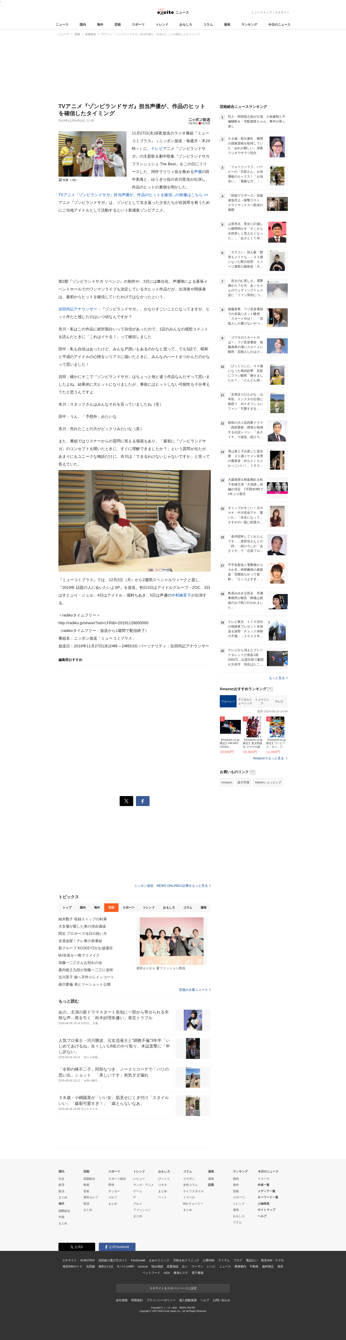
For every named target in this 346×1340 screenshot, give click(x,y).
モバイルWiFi (125, 1266)
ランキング (249, 24)
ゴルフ (112, 1197)
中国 (61, 1217)
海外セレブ (90, 1197)
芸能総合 (89, 1178)
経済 (61, 1185)
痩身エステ (181, 1272)
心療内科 (208, 1260)
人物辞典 (263, 1203)
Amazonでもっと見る (268, 758)
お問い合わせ (221, 1300)
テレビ (157, 148)
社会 (61, 1178)
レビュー (139, 1178)
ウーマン (197, 1266)
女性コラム (190, 1185)
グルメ (137, 1203)
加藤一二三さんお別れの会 (80, 963)
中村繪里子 (181, 595)
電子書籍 (197, 1272)
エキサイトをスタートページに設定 (173, 1288)
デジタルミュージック (245, 701)
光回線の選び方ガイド (113, 1260)
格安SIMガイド (72, 1266)
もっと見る (278, 678)
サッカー (114, 1191)
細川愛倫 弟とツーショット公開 (84, 984)
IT (134, 1197)
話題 (211, 1185)
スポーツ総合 (117, 1178)
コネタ (162, 1185)
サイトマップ (266, 1209)
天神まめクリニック (186, 1260)
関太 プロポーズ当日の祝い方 (82, 934)
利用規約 (137, 1300)
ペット (162, 1197)
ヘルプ (262, 1216)
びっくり (164, 1178)
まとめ (62, 1197)
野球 (111, 1185)
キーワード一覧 (268, 1197)
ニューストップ (261, 12)
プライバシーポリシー (161, 1300)
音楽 (86, 1191)
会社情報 (121, 1300)
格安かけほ (106, 1266)
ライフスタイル (193, 1191)
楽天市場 (243, 782)
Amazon (226, 782)
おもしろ (185, 24)
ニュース (62, 24)
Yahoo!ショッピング (268, 782)
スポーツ (138, 24)
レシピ (211, 1266)
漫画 (227, 24)
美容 (280, 1266)
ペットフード (151, 1272)
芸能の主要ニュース (195, 989)
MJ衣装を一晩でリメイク (79, 955)
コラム (208, 24)
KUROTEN (87, 1260)
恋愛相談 (172, 1266)
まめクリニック (159, 1260)
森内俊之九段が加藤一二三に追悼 (85, 970)
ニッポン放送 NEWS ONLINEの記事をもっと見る (172, 885)
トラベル (189, 1197)
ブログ (237, 1260)
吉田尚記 (66, 309)
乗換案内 (240, 1266)
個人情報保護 (188, 1300)
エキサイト (282, 12)
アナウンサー (85, 309)
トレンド (162, 24)
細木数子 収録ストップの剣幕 (82, 919)
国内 (83, 24)
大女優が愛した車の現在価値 (82, 926)
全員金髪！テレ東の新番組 (80, 941)
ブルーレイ (228, 701)
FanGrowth (138, 1260)
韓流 (86, 1203)
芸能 (117, 24)
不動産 (254, 1266)
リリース (264, 1178)
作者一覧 (263, 1185)
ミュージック (262, 701)
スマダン (189, 1178)
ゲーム (137, 1191)
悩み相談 (157, 1266)
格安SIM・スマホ (272, 1260)
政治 (61, 1191)
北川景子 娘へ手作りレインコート (86, 977)
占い (185, 1266)
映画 (86, 1185)
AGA (167, 1272)
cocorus (143, 1266)
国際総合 (64, 1211)
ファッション (142, 1209)
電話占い (251, 1260)
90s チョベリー (193, 1203)
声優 (198, 172)
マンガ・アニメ (143, 1185)
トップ (67, 907)
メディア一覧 (266, 1191)
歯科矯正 (268, 1266)
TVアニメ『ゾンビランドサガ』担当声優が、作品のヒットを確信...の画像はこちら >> (133, 195)
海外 (100, 24)
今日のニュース (279, 24)
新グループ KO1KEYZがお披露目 (85, 948)
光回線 (90, 1266)
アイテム (224, 1260)
